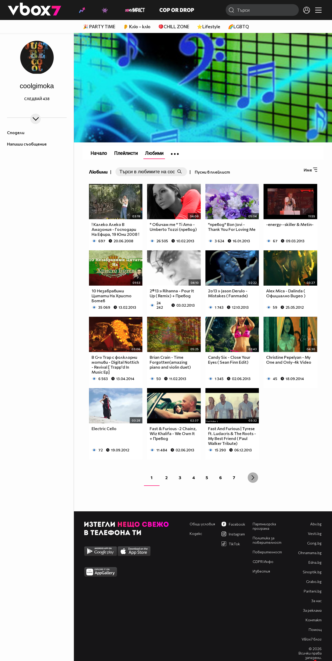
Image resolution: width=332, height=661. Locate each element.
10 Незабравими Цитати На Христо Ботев (112, 295)
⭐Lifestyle (208, 26)
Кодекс (196, 533)
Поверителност (267, 552)
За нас (316, 600)
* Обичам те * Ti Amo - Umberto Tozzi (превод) (173, 227)
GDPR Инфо (263, 561)
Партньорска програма (264, 526)
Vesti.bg (315, 533)
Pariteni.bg (313, 591)
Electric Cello (104, 428)
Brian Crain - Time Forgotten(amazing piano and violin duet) (170, 362)
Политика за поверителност (267, 540)
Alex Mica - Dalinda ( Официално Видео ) (286, 293)
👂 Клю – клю (136, 26)
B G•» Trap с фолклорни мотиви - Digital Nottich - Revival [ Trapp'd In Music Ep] (115, 364)
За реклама (312, 610)
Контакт (314, 620)
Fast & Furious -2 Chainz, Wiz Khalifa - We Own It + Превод (173, 433)
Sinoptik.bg (312, 572)
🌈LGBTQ (238, 26)
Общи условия (202, 524)
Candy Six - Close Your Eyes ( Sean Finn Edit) (229, 359)
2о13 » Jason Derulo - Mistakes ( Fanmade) (228, 293)
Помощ (315, 629)
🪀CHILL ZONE (173, 26)
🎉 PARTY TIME (99, 26)
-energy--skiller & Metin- (290, 224)
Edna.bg (315, 562)
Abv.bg (316, 524)
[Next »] (253, 477)
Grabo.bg (314, 581)
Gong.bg (314, 543)
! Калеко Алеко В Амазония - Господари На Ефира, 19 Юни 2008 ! (115, 229)
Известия (261, 571)
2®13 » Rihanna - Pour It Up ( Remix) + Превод (172, 293)
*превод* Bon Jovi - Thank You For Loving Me (231, 227)
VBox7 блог (312, 639)
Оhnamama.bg (310, 552)
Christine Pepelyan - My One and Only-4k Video (288, 359)
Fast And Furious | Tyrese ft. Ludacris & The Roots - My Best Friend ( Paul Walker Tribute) (232, 436)
